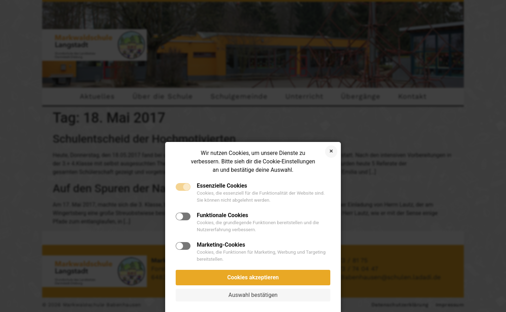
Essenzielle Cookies (222, 186)
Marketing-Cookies (221, 245)
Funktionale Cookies (222, 215)
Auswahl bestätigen (253, 295)
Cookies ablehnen (331, 151)
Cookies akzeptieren (253, 277)
